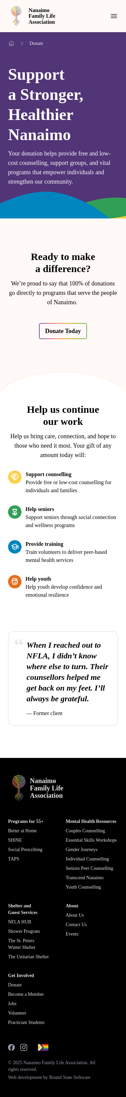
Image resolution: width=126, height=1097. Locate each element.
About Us (75, 915)
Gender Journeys (81, 849)
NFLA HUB (19, 921)
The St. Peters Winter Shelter (21, 944)
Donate (36, 43)
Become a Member (26, 994)
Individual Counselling (87, 858)
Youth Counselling (83, 887)
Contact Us (76, 924)
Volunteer (17, 1013)
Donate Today (63, 331)
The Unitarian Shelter (28, 956)
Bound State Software (69, 1077)
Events (72, 934)
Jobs (12, 1003)
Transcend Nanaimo (85, 877)
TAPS (13, 858)
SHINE (15, 840)
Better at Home (22, 830)
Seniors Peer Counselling (90, 868)
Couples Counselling (85, 830)
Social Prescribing (25, 849)
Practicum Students (26, 1022)
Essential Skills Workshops (91, 840)
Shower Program (24, 931)
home (11, 43)
